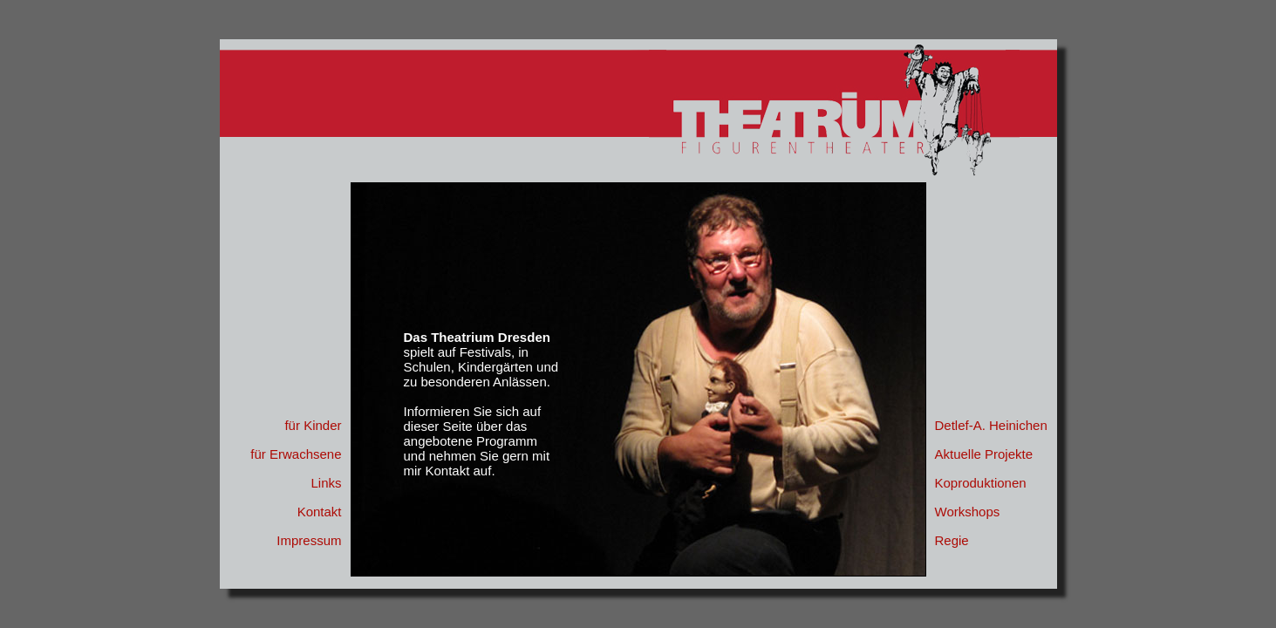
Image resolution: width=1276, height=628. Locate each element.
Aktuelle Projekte (984, 454)
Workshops (967, 511)
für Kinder (312, 425)
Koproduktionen (981, 482)
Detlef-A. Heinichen (991, 425)
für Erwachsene (295, 454)
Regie (952, 540)
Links (325, 482)
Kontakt (319, 511)
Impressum (308, 540)
